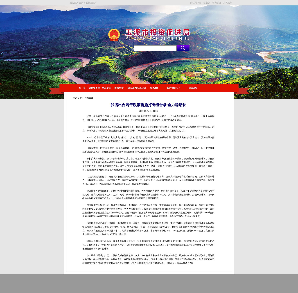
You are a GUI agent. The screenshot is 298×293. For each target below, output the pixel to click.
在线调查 (192, 88)
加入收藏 (227, 3)
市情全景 (119, 88)
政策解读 (89, 98)
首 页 (82, 88)
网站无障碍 (195, 3)
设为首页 (216, 3)
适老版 (206, 3)
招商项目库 (94, 88)
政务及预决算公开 (137, 88)
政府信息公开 (174, 88)
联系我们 (154, 88)
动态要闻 (106, 88)
